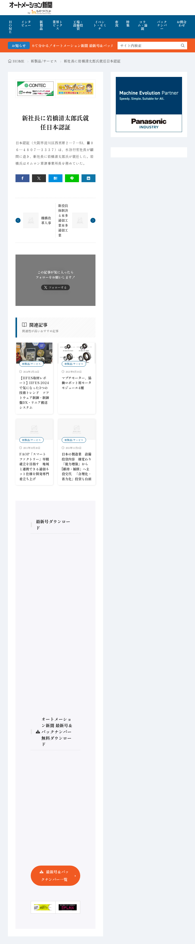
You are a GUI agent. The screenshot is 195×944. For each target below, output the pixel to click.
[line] (72, 178)
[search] (183, 45)
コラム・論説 (143, 25)
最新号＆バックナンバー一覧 (55, 875)
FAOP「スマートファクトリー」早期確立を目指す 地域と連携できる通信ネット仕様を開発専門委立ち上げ (34, 466)
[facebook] (22, 178)
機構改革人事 (46, 220)
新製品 (41, 25)
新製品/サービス (44, 61)
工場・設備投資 (78, 25)
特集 (127, 23)
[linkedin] (88, 178)
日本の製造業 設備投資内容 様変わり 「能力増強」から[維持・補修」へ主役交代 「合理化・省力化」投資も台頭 (78, 466)
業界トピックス (57, 25)
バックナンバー (162, 25)
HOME (10, 26)
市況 (116, 23)
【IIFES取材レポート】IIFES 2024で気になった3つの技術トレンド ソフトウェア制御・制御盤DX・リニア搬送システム (34, 392)
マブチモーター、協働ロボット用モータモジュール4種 (76, 382)
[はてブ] (55, 178)
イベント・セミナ (99, 25)
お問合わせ (182, 23)
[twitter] (39, 178)
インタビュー (26, 23)
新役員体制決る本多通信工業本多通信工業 (63, 220)
